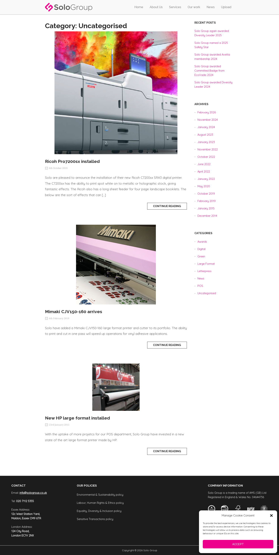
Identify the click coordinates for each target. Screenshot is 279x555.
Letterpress (204, 271)
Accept (238, 544)
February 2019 (206, 201)
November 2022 (207, 149)
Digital (201, 249)
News (211, 7)
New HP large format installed (77, 417)
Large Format (206, 264)
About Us (156, 7)
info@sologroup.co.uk (33, 493)
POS (200, 286)
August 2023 (205, 134)
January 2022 (206, 179)
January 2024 (206, 127)
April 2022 (203, 171)
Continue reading (167, 206)
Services (175, 7)
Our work (194, 7)
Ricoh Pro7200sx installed (72, 161)
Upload (226, 7)
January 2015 (205, 208)
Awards (202, 241)
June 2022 (204, 164)
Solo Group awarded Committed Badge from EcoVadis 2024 (209, 71)
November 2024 (207, 120)
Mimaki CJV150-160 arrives (73, 311)
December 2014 (207, 216)
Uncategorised (206, 293)
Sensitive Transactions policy (95, 519)
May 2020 (203, 186)
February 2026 (206, 112)
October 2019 (206, 193)
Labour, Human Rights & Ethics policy (100, 503)
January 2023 (206, 142)
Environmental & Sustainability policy (100, 494)
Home (138, 7)
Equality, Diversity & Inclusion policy (99, 511)
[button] (271, 515)
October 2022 (206, 157)
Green (201, 256)
